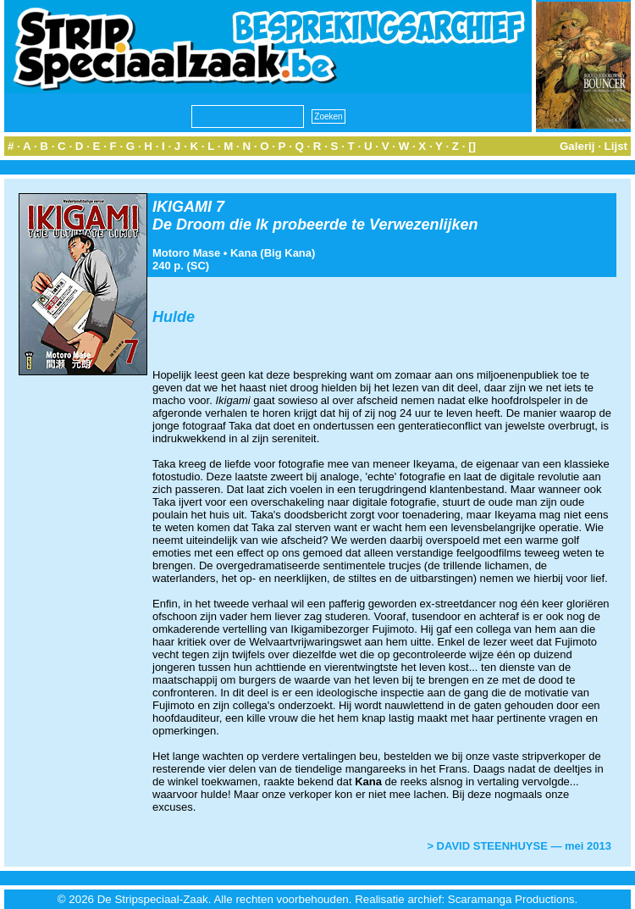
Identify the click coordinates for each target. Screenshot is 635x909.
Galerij (577, 146)
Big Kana (288, 253)
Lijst (616, 146)
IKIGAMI (182, 206)
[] (472, 146)
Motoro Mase (186, 253)
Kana (243, 253)
